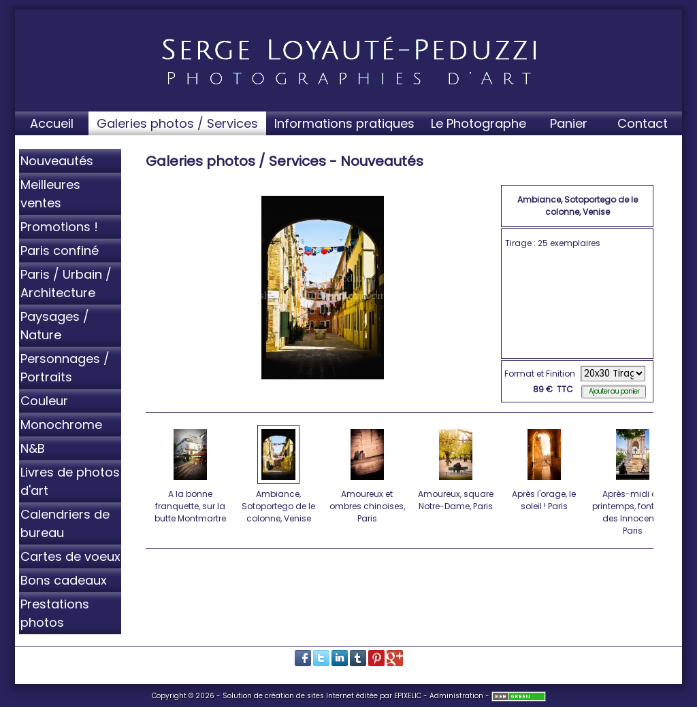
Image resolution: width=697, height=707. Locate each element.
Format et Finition (539, 373)
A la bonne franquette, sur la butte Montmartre (191, 474)
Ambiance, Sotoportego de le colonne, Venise (279, 474)
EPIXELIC (407, 696)
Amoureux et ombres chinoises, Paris (368, 474)
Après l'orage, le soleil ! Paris (545, 468)
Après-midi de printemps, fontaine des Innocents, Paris (632, 480)
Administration (456, 696)
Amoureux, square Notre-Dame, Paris (456, 468)
